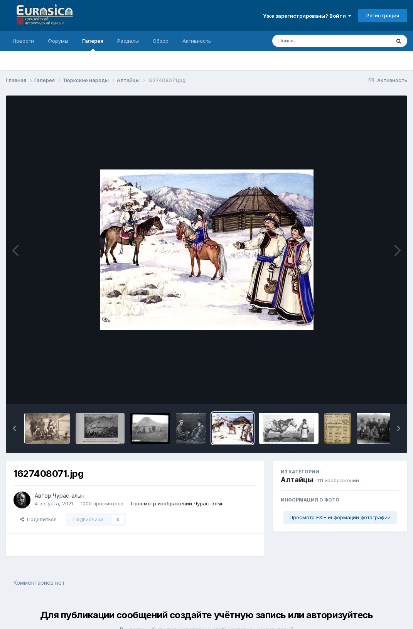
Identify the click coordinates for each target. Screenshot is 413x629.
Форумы (58, 41)
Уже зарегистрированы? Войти (307, 16)
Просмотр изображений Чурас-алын (177, 503)
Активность (196, 41)
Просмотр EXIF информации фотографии (340, 517)
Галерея (92, 44)
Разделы (128, 41)
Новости (23, 41)
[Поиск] (316, 41)
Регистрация (382, 15)
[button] (14, 428)
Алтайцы (297, 480)
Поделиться (38, 519)
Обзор (161, 41)
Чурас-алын (68, 495)
